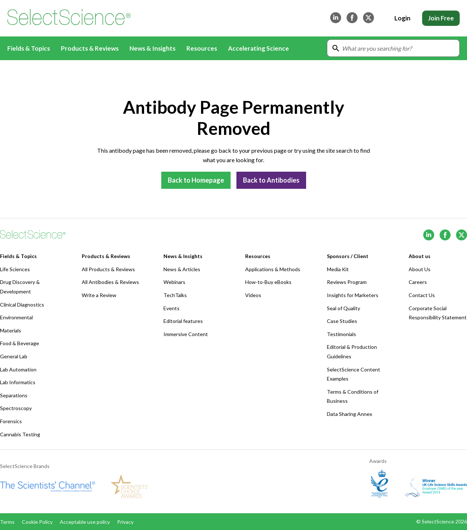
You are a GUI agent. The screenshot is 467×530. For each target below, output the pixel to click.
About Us (420, 269)
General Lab (13, 356)
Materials (10, 330)
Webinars (174, 282)
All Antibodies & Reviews (110, 282)
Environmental (16, 317)
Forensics (11, 421)
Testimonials (341, 334)
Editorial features (183, 321)
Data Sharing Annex (349, 414)
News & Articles (181, 269)
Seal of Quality (343, 308)
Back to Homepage (196, 180)
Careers (418, 282)
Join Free (441, 18)
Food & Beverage (19, 343)
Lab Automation (18, 369)
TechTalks (175, 295)
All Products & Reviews (108, 269)
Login (402, 18)
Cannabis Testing (20, 434)
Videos (253, 295)
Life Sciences (15, 269)
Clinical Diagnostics (22, 304)
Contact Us (422, 295)
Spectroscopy (16, 408)
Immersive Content (185, 334)
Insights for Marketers (352, 295)
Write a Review (99, 295)
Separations (13, 395)
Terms (7, 522)
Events (171, 308)
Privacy (125, 522)
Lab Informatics (17, 382)
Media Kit (338, 269)
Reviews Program (347, 282)
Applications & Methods (272, 269)
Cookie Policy (37, 522)
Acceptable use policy (85, 522)
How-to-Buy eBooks (268, 282)
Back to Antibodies (271, 180)
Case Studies (342, 321)
